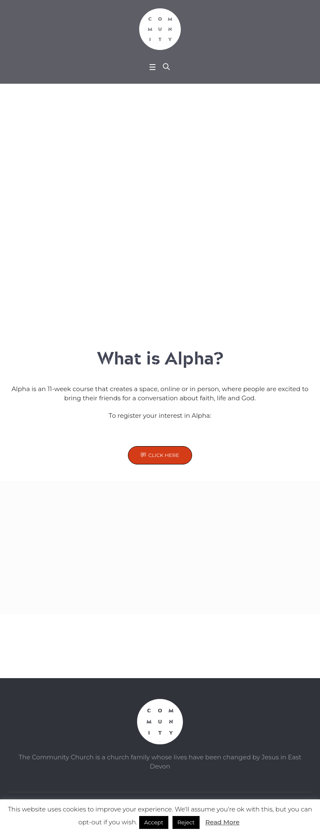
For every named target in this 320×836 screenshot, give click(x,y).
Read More (222, 822)
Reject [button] (186, 822)
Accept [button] (153, 822)
